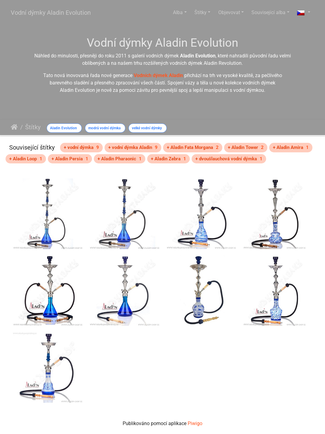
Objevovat (229, 12)
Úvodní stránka (14, 127)
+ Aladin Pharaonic (120, 159)
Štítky (200, 12)
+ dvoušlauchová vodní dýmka (228, 159)
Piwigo (195, 423)
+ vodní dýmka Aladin (133, 147)
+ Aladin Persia (70, 159)
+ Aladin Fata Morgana (193, 147)
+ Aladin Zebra (168, 159)
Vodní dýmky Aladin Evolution (51, 12)
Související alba (268, 12)
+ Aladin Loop (25, 159)
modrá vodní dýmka (104, 128)
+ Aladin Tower (246, 147)
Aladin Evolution (63, 128)
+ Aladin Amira (291, 147)
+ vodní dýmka (81, 147)
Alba (178, 12)
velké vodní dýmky (147, 128)
